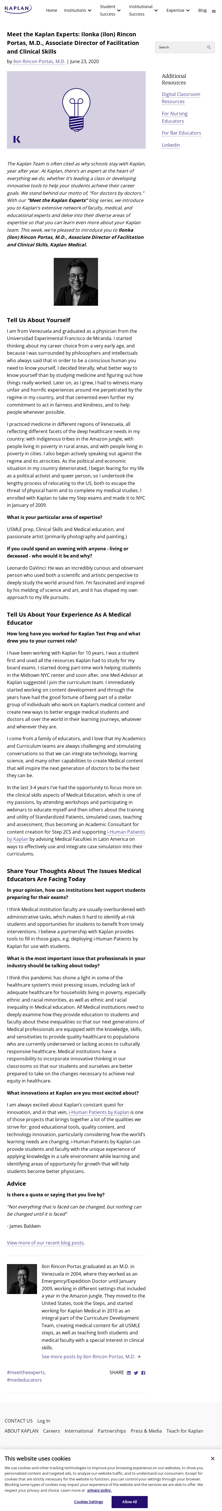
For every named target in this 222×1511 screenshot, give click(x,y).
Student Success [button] (107, 10)
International (79, 1431)
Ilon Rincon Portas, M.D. (39, 61)
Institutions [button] (75, 10)
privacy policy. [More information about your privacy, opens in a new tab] (99, 1490)
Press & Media (146, 1431)
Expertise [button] (175, 10)
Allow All (129, 1501)
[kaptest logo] (18, 9)
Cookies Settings (88, 1501)
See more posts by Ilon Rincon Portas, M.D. (91, 1356)
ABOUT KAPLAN (21, 1431)
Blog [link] (202, 10)
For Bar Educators (181, 133)
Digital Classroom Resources (181, 98)
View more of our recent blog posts (45, 1243)
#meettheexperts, (26, 1372)
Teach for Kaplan (184, 1431)
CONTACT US (19, 1421)
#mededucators (24, 1380)
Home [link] (51, 10)
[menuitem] (51, 10)
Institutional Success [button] (141, 10)
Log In (43, 1421)
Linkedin (171, 145)
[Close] (212, 1458)
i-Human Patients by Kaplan (99, 1112)
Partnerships (112, 1431)
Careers (51, 1431)
